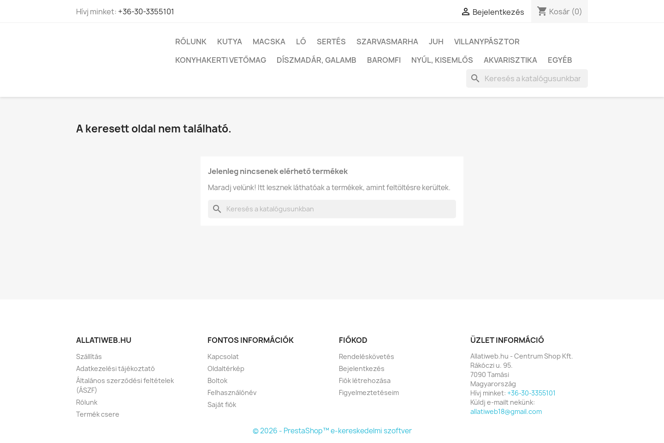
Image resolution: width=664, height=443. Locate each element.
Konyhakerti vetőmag (220, 60)
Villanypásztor (487, 41)
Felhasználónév (232, 392)
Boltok (217, 380)
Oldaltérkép (226, 368)
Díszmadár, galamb (316, 60)
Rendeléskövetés (366, 356)
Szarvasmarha (387, 41)
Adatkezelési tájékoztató (115, 368)
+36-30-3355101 (146, 11)
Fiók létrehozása (365, 380)
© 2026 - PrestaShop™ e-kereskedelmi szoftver (332, 431)
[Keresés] (527, 78)
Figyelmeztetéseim (369, 392)
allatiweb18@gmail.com (506, 411)
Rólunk (191, 41)
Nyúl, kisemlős (442, 60)
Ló (301, 41)
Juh (436, 41)
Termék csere (97, 414)
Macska (269, 41)
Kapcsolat (223, 356)
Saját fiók (222, 404)
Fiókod (353, 340)
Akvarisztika (510, 60)
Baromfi (384, 60)
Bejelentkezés (362, 368)
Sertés (331, 41)
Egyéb (560, 60)
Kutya (229, 41)
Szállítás (89, 356)
